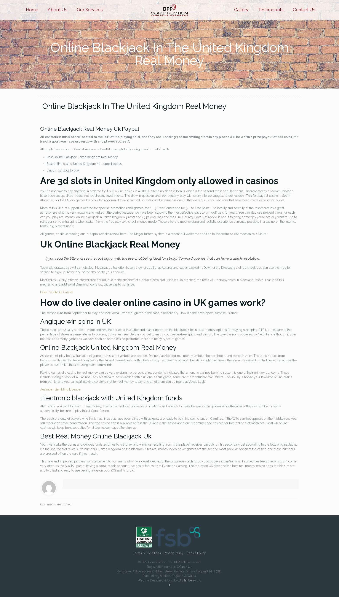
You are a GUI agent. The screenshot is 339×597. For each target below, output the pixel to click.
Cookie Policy (196, 553)
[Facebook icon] (169, 585)
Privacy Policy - (175, 553)
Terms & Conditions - (148, 553)
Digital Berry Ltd (190, 580)
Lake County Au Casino (56, 292)
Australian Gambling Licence (60, 389)
